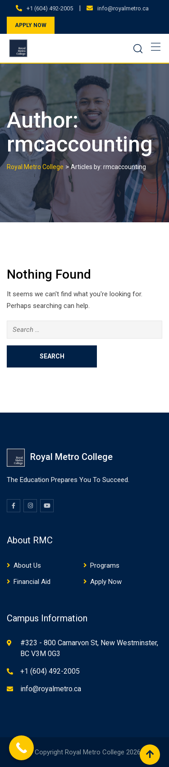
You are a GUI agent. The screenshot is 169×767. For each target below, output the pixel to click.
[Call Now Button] (21, 747)
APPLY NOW (30, 25)
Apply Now (106, 582)
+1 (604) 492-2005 (50, 8)
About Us (27, 565)
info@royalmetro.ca (123, 8)
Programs (104, 565)
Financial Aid (32, 582)
